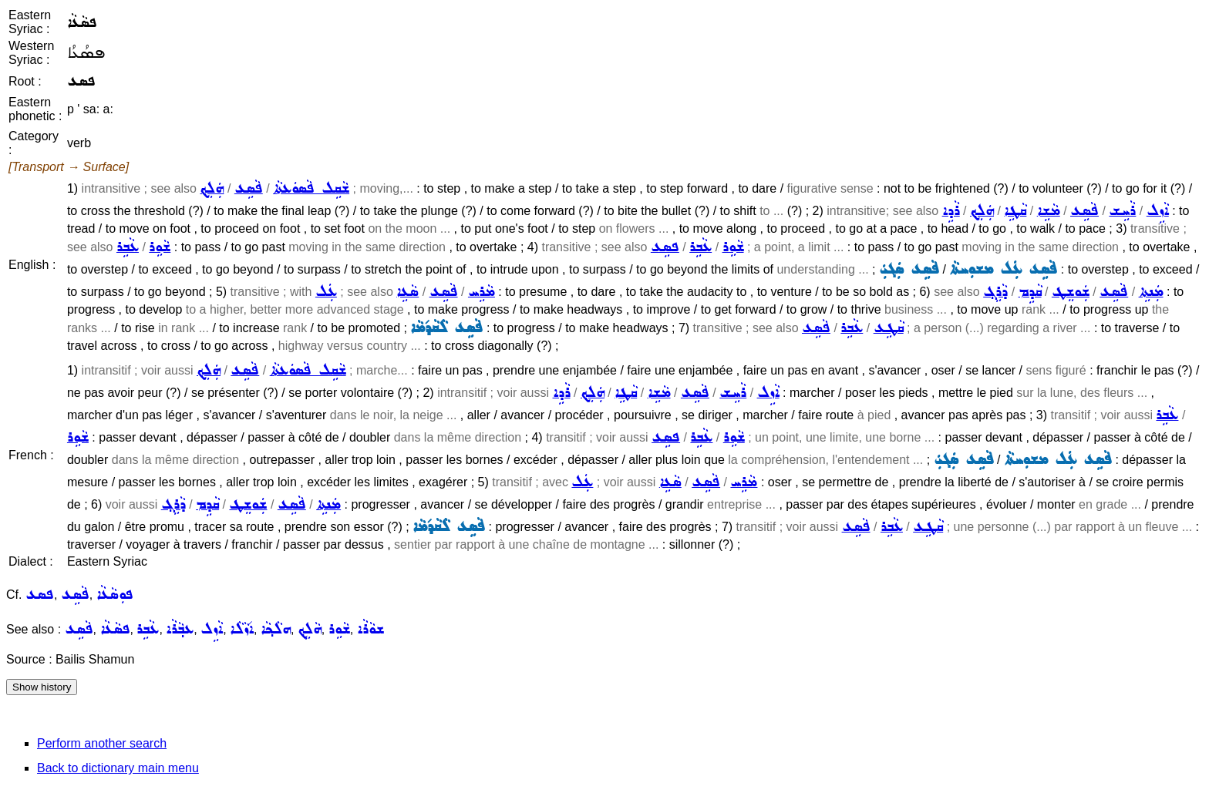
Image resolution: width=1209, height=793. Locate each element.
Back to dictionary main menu (118, 768)
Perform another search (102, 743)
